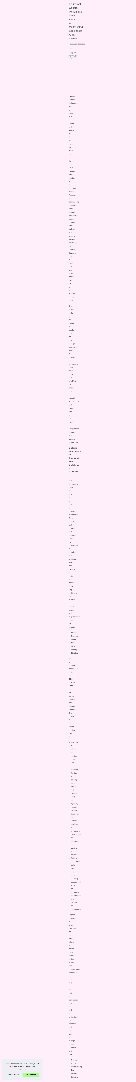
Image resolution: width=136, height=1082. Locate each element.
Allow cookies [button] (31, 1075)
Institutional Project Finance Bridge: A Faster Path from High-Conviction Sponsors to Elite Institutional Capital (80, 1037)
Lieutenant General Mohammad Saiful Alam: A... (76, 64)
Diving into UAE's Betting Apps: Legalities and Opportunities (112, 1025)
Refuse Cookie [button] (13, 1075)
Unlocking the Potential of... (16, 146)
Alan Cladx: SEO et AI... (15, 127)
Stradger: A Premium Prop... (16, 141)
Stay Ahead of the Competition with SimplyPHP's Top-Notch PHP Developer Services (79, 1067)
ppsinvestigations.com (45, 64)
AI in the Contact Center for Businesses (63, 1045)
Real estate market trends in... (17, 165)
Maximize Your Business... (16, 160)
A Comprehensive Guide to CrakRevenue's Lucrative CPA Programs (55, 1025)
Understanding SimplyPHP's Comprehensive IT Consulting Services (73, 1060)
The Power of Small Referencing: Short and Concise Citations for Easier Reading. (78, 1070)
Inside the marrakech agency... (17, 156)
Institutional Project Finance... (17, 122)
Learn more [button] (22, 1069)
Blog (56, 64)
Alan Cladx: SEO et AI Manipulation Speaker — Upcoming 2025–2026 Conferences (78, 1041)
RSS (45, 1077)
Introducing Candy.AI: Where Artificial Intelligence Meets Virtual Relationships (76, 1063)
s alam (70, 103)
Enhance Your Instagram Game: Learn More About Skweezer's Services (74, 1056)
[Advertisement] (84, 82)
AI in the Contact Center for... (17, 131)
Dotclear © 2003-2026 (55, 1077)
